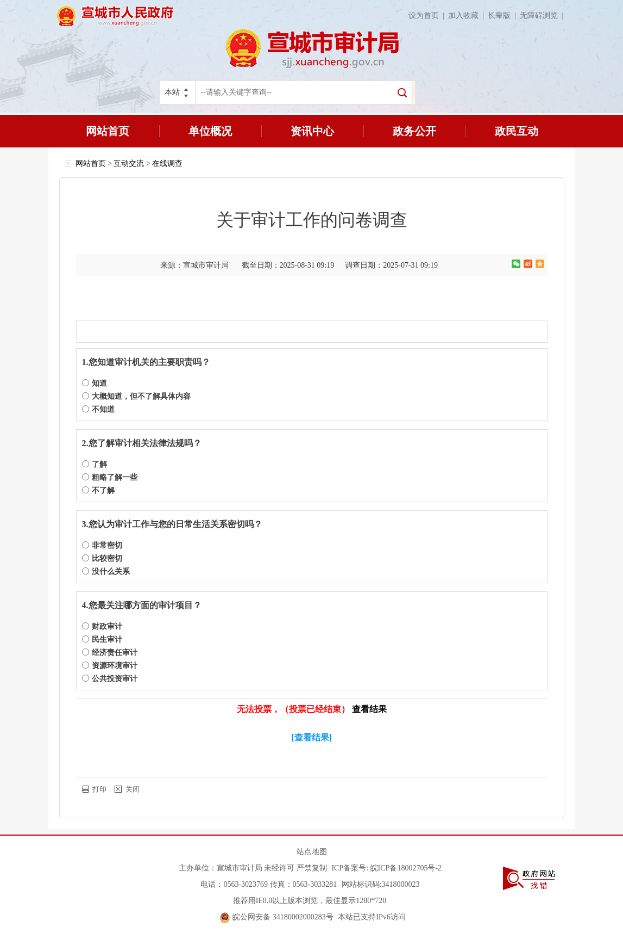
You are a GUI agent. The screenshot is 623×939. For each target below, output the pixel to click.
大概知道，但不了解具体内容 (136, 396)
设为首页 (428, 15)
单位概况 (210, 131)
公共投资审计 (109, 679)
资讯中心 (312, 131)
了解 (94, 464)
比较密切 (102, 558)
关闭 (132, 789)
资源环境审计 (109, 666)
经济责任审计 (109, 652)
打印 (99, 789)
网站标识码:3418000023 (381, 884)
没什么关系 (106, 571)
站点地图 (312, 852)
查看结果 (369, 709)
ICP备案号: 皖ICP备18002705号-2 (386, 868)
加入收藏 (468, 15)
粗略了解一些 (109, 477)
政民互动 (516, 131)
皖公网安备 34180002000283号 (276, 917)
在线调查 (167, 163)
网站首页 (107, 131)
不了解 (98, 490)
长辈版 (504, 15)
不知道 (98, 409)
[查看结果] (311, 737)
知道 (94, 383)
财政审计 (102, 626)
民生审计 (102, 639)
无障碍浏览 (543, 15)
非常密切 (102, 545)
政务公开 (414, 131)
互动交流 (129, 163)
